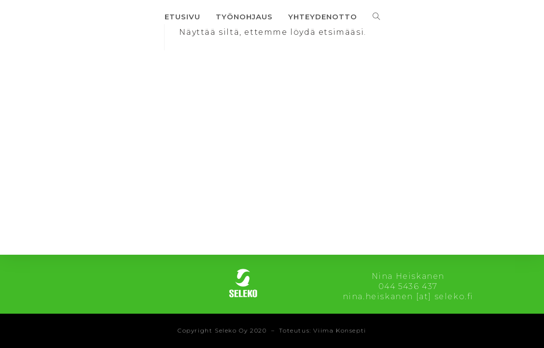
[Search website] (376, 16)
